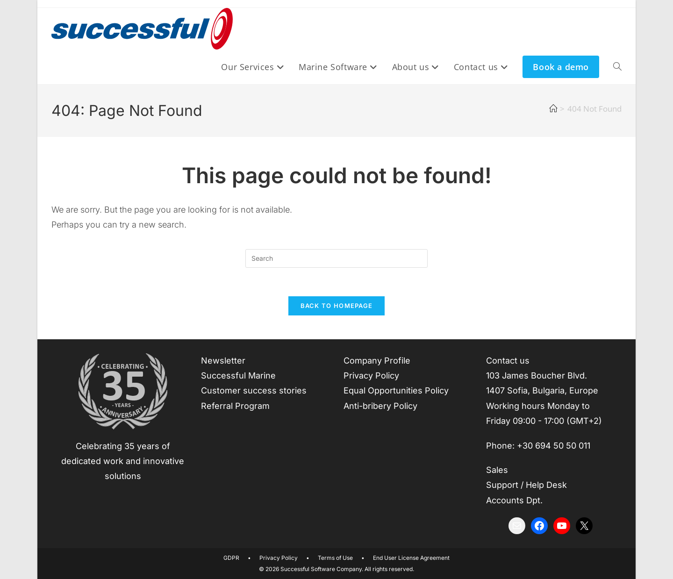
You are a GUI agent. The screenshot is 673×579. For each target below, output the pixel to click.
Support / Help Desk (526, 485)
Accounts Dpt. (514, 500)
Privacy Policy (371, 375)
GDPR (231, 557)
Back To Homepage (337, 305)
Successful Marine (238, 375)
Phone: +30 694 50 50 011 (538, 445)
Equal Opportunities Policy (396, 390)
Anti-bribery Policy (380, 406)
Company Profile (377, 360)
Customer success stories (254, 390)
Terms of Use (335, 557)
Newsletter (223, 360)
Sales (497, 470)
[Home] (553, 108)
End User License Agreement (411, 557)
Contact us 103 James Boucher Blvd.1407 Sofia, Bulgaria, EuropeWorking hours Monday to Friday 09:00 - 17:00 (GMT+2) (544, 391)
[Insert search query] (336, 258)
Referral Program (235, 406)
